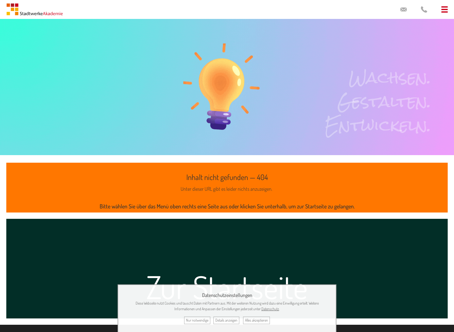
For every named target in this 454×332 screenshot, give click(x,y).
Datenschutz (270, 308)
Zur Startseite (227, 287)
